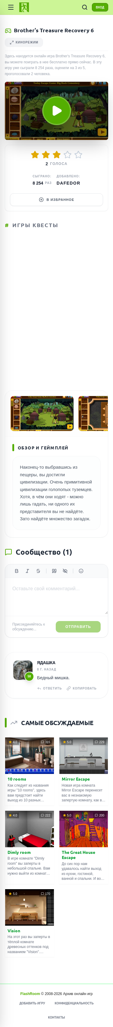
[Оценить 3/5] (56, 155)
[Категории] (11, 7)
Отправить (78, 627)
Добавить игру (32, 1003)
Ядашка (46, 662)
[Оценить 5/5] (78, 155)
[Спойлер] (65, 571)
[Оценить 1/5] (35, 155)
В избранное (56, 199)
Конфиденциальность (74, 1003)
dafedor (68, 183)
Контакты (56, 1017)
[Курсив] (27, 571)
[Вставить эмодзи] (81, 571)
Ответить (49, 688)
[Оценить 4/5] (67, 155)
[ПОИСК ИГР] (84, 7)
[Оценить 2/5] (46, 155)
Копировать (81, 688)
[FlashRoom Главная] (24, 7)
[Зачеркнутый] (38, 571)
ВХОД (100, 7)
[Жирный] (16, 571)
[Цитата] (54, 571)
